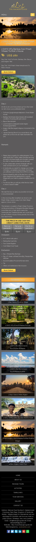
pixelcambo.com (24, 527)
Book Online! (8, 72)
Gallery (18, 501)
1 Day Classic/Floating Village (18, 302)
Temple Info (18, 492)
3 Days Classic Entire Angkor (18, 394)
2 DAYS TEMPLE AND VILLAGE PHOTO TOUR (18, 418)
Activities (18, 488)
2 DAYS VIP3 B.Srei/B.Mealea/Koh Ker (18, 325)
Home (18, 475)
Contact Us (18, 505)
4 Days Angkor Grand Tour (18, 464)
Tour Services (18, 497)
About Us (18, 479)
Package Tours (18, 484)
